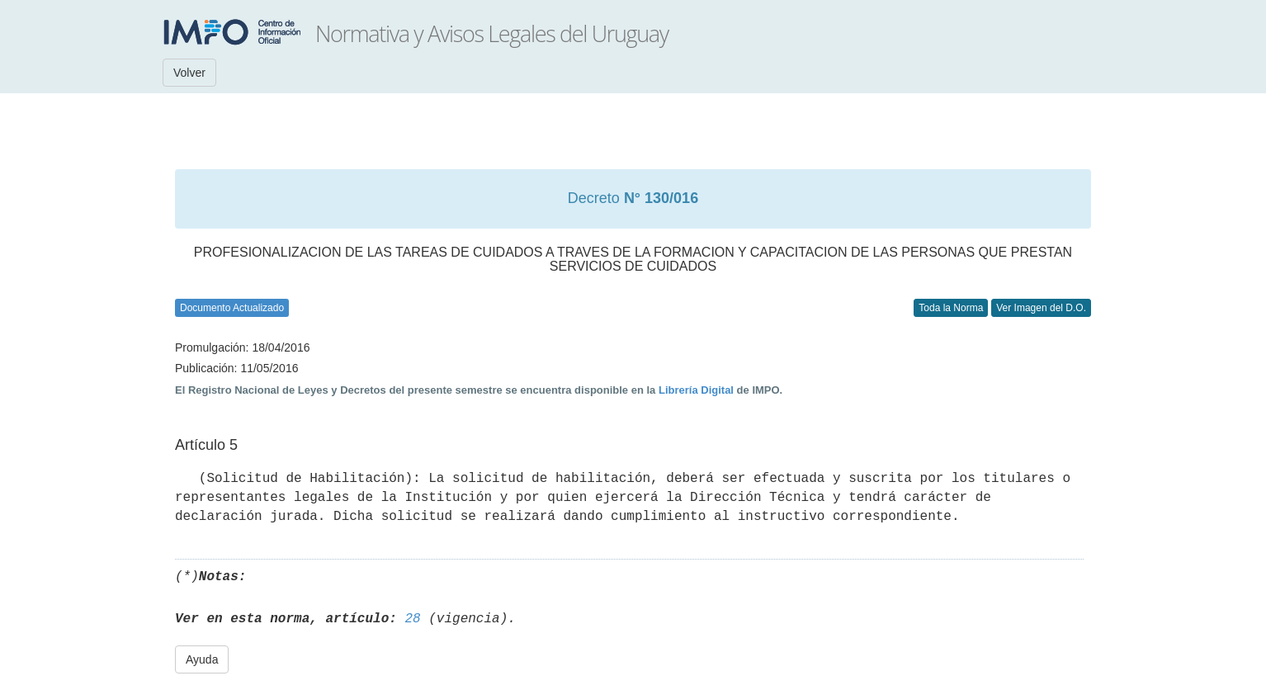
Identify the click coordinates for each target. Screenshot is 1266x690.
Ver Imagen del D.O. (1041, 308)
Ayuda (202, 659)
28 (412, 619)
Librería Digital (696, 390)
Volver (189, 72)
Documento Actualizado (232, 308)
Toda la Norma (951, 308)
